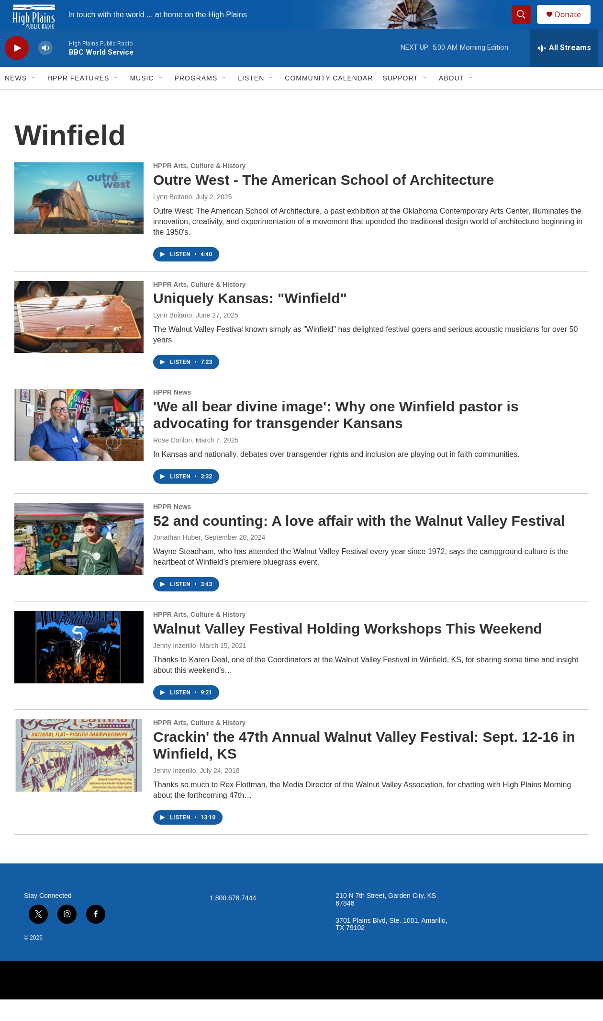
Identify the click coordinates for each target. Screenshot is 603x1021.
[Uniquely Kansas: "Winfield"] (79, 338)
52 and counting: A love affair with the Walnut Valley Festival (359, 542)
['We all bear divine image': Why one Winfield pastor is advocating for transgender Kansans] (79, 446)
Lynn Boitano (172, 218)
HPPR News (172, 414)
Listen (251, 99)
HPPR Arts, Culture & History (199, 187)
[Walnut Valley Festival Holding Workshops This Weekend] (79, 668)
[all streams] (564, 69)
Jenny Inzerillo (174, 667)
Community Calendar (329, 99)
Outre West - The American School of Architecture (323, 201)
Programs (196, 99)
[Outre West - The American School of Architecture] (79, 220)
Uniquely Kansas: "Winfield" (250, 320)
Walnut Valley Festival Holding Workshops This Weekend (347, 650)
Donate (574, 25)
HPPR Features (78, 99)
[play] (16, 69)
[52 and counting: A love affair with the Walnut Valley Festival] (79, 561)
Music (142, 99)
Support (400, 99)
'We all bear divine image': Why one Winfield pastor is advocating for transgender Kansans (336, 436)
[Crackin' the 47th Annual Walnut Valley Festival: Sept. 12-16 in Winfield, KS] (79, 777)
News (16, 99)
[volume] (45, 69)
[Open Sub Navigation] (34, 99)
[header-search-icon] (525, 25)
